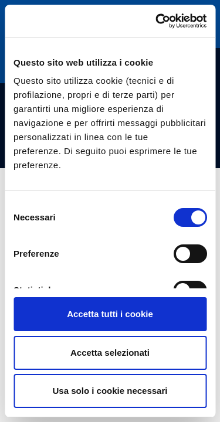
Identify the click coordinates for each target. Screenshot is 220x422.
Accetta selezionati (110, 353)
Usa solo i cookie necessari (110, 391)
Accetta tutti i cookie (110, 314)
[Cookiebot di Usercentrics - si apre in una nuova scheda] (157, 21)
